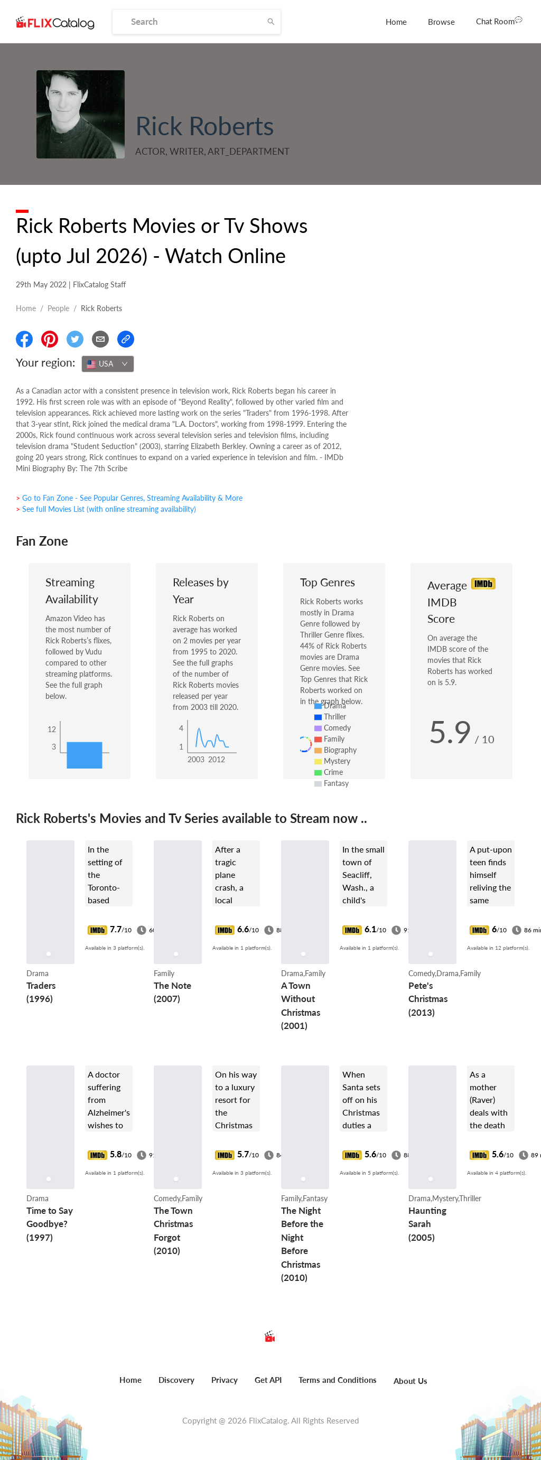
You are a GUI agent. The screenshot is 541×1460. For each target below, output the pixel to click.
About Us (410, 1381)
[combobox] (107, 363)
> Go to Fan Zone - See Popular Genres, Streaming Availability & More (129, 497)
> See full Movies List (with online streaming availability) (106, 508)
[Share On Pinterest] (49, 339)
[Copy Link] (125, 339)
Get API (268, 1379)
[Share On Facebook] (24, 339)
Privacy (224, 1379)
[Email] (100, 339)
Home (396, 21)
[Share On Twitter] (75, 339)
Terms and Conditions (338, 1379)
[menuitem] (396, 21)
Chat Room (499, 20)
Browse (441, 21)
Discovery (176, 1379)
